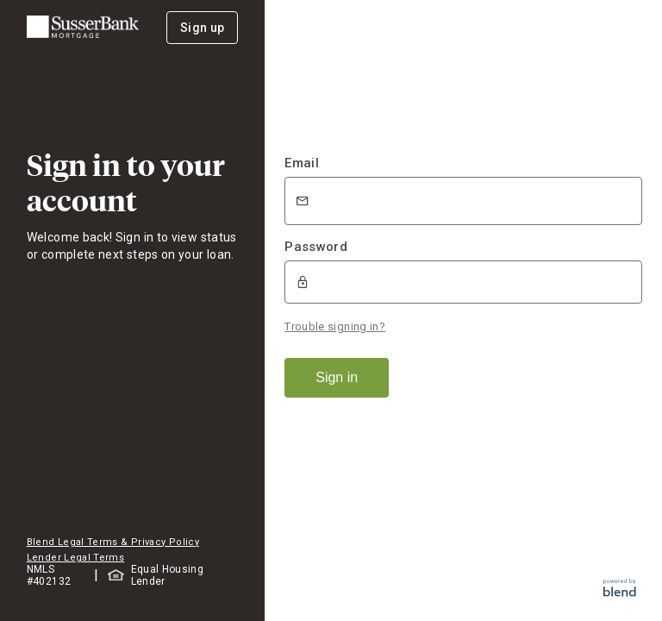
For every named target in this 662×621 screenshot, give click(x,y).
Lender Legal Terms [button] (75, 557)
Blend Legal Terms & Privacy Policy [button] (113, 542)
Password (315, 246)
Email (301, 163)
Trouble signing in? (334, 326)
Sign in (336, 377)
